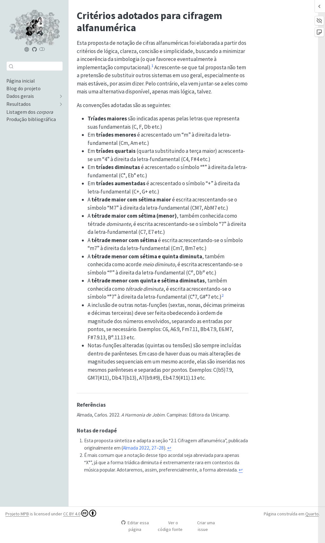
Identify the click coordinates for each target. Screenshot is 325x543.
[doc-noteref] (152, 67)
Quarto (312, 514)
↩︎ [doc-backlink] (169, 448)
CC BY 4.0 (79, 513)
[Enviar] (11, 66)
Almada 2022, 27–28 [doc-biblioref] (143, 448)
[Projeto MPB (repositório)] (34, 49)
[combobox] (34, 66)
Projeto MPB (17, 514)
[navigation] (31, 96)
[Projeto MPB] (27, 49)
